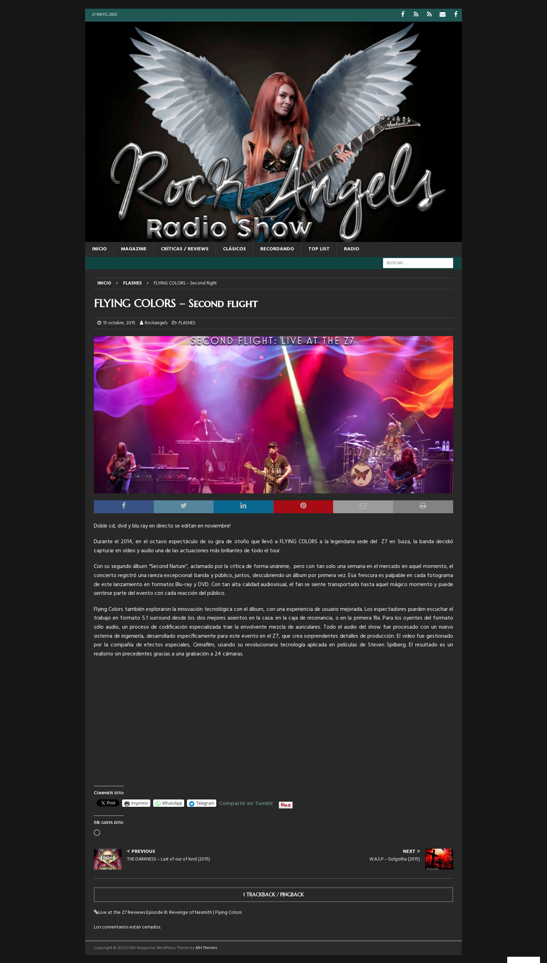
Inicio (99, 249)
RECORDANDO (277, 249)
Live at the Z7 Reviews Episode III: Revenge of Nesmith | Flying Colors (170, 912)
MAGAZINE (134, 249)
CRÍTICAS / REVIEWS (185, 249)
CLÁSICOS (234, 249)
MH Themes (206, 947)
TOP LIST (319, 249)
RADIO (351, 249)
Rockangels (156, 322)
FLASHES (187, 322)
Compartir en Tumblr (246, 802)
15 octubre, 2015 (119, 322)
